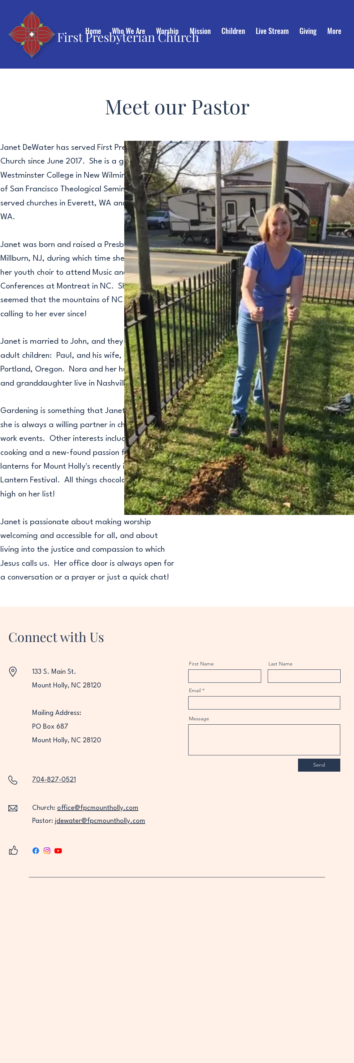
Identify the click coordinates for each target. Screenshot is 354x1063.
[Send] (319, 765)
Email (195, 690)
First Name (201, 663)
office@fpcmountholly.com (97, 808)
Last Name (280, 663)
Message (199, 718)
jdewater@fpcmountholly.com (100, 821)
